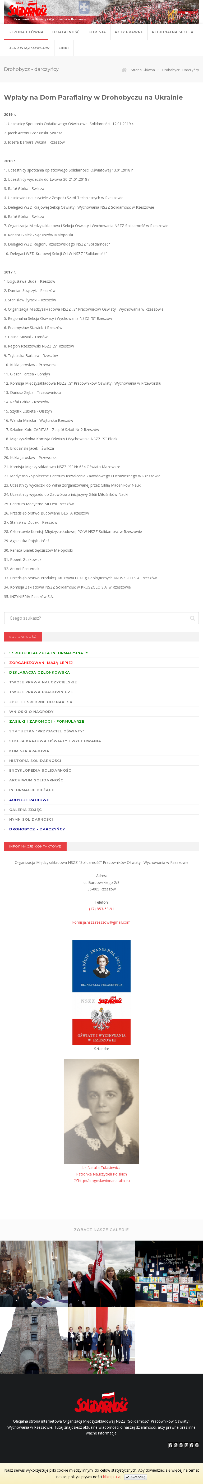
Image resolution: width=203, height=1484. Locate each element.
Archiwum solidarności (37, 780)
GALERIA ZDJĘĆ (25, 809)
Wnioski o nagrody (31, 711)
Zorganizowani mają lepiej (41, 662)
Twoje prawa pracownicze (41, 692)
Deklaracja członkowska (39, 672)
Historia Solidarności (35, 760)
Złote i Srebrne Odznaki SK (40, 702)
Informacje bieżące (31, 790)
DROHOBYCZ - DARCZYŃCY (37, 829)
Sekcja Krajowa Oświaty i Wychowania (55, 741)
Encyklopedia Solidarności (41, 770)
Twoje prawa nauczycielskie (43, 682)
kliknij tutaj (112, 1476)
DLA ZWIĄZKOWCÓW (29, 48)
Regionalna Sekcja (172, 32)
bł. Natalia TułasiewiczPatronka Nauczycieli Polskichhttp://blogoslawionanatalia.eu (101, 1174)
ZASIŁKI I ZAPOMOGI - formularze (46, 721)
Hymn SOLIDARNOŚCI (31, 819)
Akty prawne (129, 32)
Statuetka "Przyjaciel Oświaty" (47, 731)
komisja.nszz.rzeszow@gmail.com (101, 922)
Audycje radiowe (29, 800)
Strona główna (26, 32)
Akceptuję (135, 1477)
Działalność (66, 32)
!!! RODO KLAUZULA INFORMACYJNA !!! (49, 653)
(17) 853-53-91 (101, 908)
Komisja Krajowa (29, 751)
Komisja (97, 32)
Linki (64, 48)
